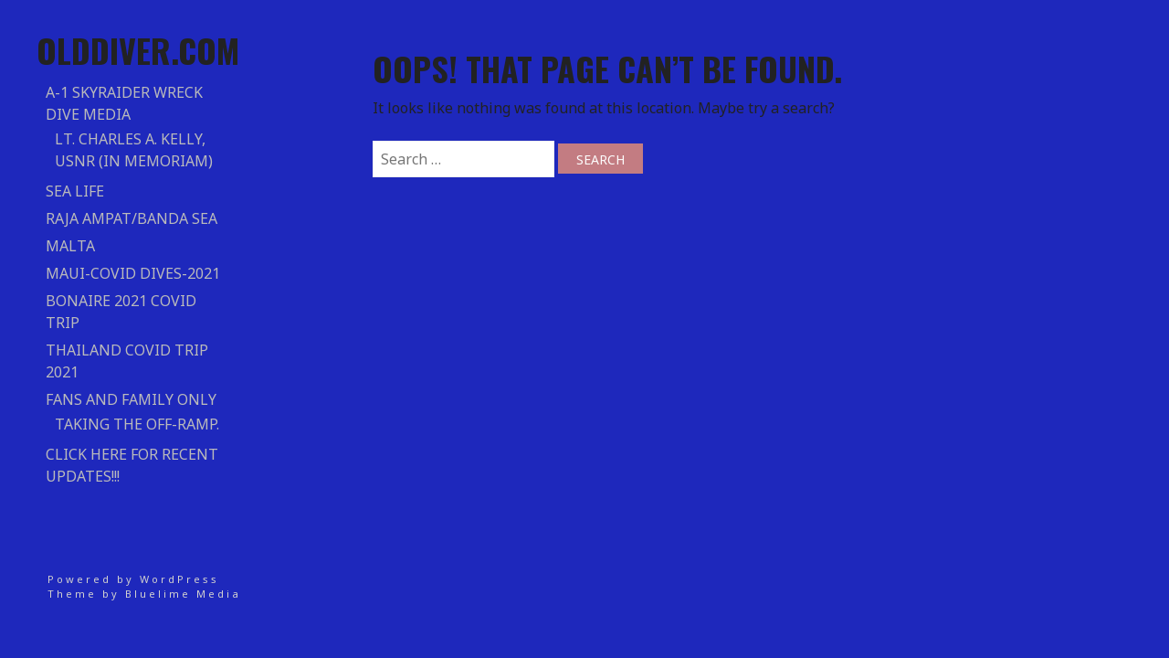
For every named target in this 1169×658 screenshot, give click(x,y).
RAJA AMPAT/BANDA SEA (131, 218)
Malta (70, 246)
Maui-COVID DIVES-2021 (133, 273)
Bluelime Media (183, 593)
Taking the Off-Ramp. (137, 424)
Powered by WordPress (133, 579)
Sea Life (75, 191)
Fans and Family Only (131, 399)
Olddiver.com (138, 50)
